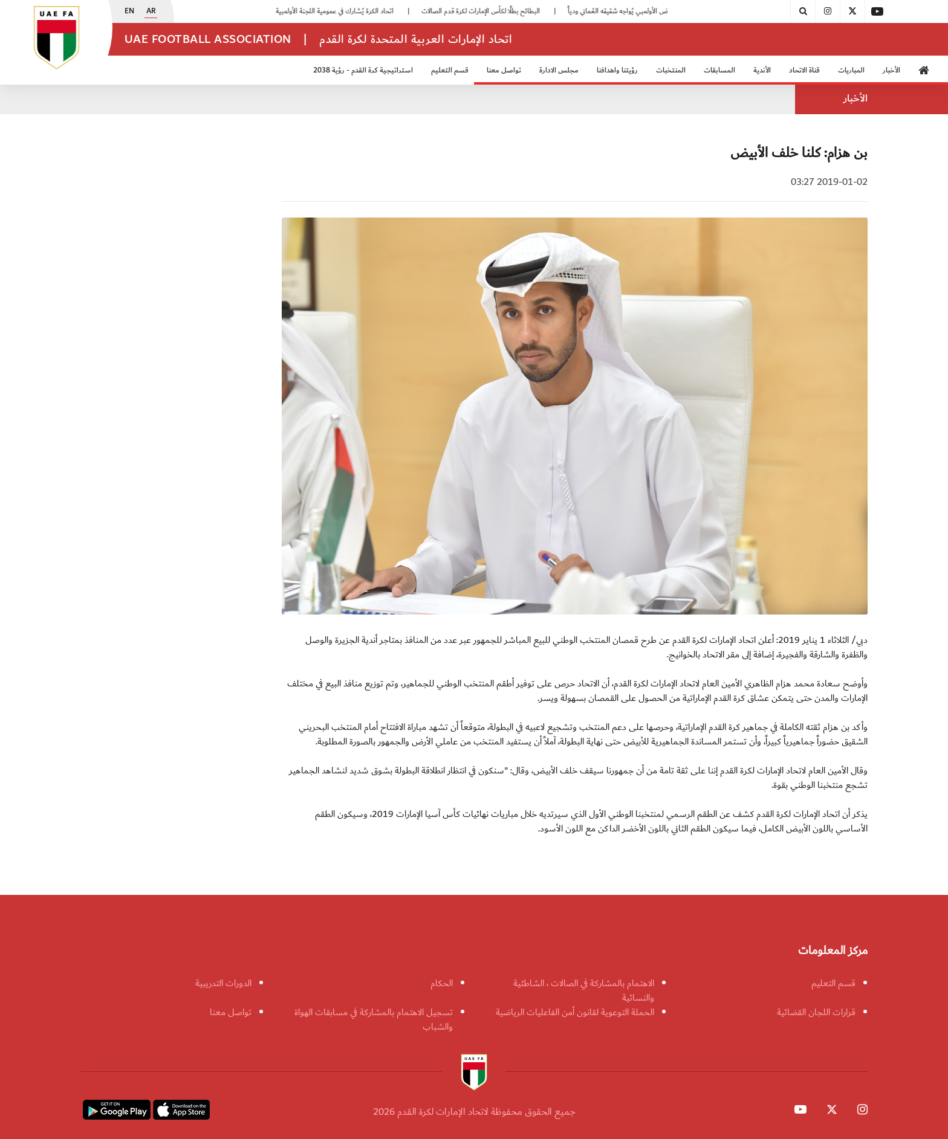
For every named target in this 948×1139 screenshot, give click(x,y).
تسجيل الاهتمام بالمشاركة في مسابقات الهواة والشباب (373, 1019)
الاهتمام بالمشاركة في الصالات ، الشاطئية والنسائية (583, 990)
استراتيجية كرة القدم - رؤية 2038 (363, 70)
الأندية (762, 70)
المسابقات (719, 70)
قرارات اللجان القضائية (816, 1012)
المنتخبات (671, 70)
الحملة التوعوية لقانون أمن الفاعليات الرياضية (575, 1012)
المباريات (851, 70)
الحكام (441, 983)
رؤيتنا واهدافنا (617, 70)
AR (151, 11)
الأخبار (891, 70)
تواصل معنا (504, 70)
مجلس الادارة (559, 70)
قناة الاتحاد (804, 70)
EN (129, 11)
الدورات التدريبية (223, 983)
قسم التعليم (450, 70)
